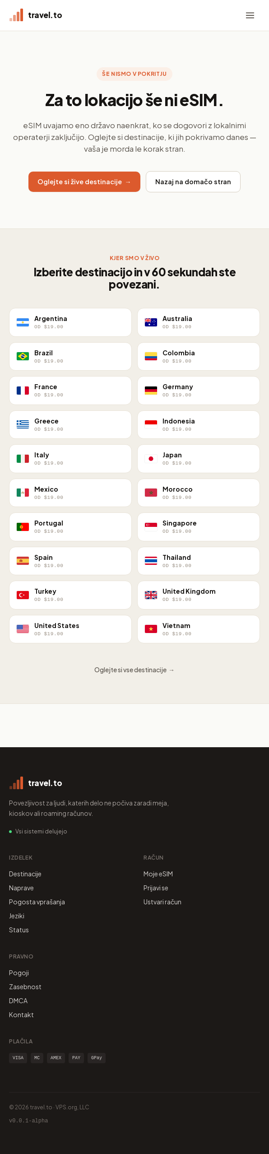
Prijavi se (156, 888)
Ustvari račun (162, 902)
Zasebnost (25, 986)
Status (19, 930)
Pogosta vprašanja (37, 902)
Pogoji (19, 972)
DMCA (18, 1000)
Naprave (21, 888)
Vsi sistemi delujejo (41, 831)
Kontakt (21, 1014)
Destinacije (25, 874)
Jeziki (16, 916)
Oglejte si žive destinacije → (84, 181)
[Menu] (250, 15)
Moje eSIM (158, 874)
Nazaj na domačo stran (193, 181)
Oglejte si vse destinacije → (134, 669)
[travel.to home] (35, 15)
